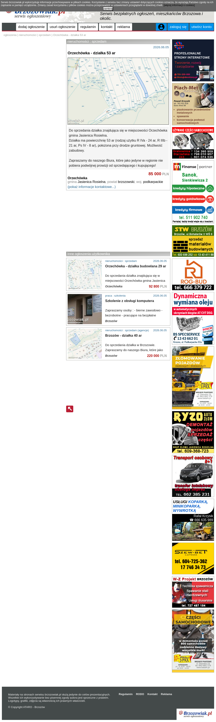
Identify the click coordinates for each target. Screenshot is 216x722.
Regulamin (126, 694)
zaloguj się (178, 27)
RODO (140, 694)
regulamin (88, 27)
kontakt (106, 27)
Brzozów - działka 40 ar (123, 335)
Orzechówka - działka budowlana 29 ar (135, 266)
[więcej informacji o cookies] (179, 5)
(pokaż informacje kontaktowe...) (92, 187)
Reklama (166, 694)
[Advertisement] (118, 221)
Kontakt (152, 694)
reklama (123, 27)
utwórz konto (202, 27)
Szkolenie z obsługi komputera (129, 301)
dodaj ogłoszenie (31, 27)
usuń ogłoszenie (62, 27)
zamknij (108, 8)
